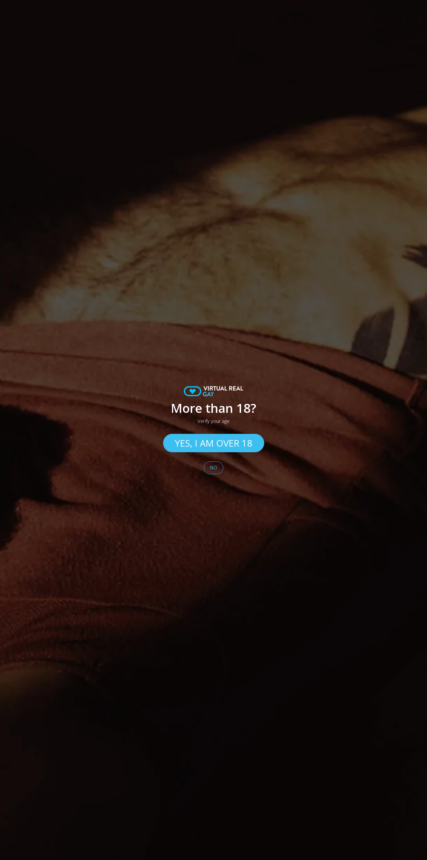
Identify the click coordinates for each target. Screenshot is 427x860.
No (213, 468)
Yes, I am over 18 (213, 443)
